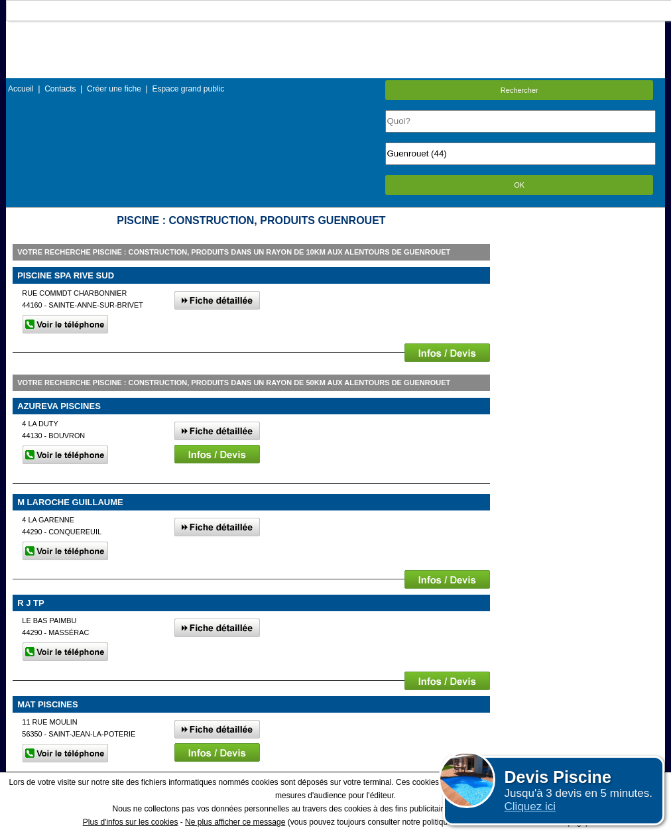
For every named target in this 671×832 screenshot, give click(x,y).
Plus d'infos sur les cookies (130, 822)
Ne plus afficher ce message (235, 822)
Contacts (60, 88)
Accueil (21, 88)
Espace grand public (188, 88)
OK (519, 185)
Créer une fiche (114, 88)
